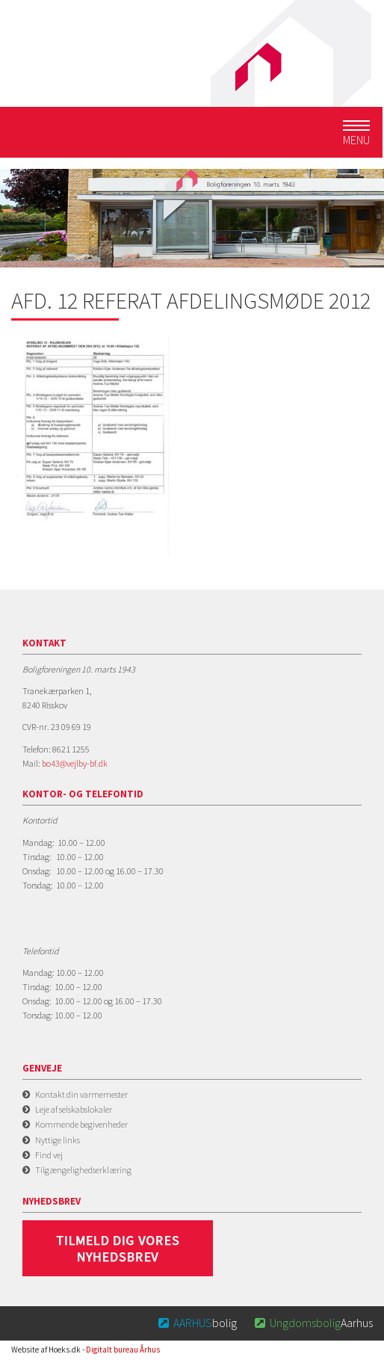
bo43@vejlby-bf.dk (75, 763)
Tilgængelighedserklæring (83, 1169)
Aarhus (312, 1322)
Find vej (49, 1154)
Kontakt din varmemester (81, 1094)
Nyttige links (57, 1140)
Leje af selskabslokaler (73, 1109)
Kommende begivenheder (81, 1124)
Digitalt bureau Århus (123, 1349)
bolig (197, 1322)
